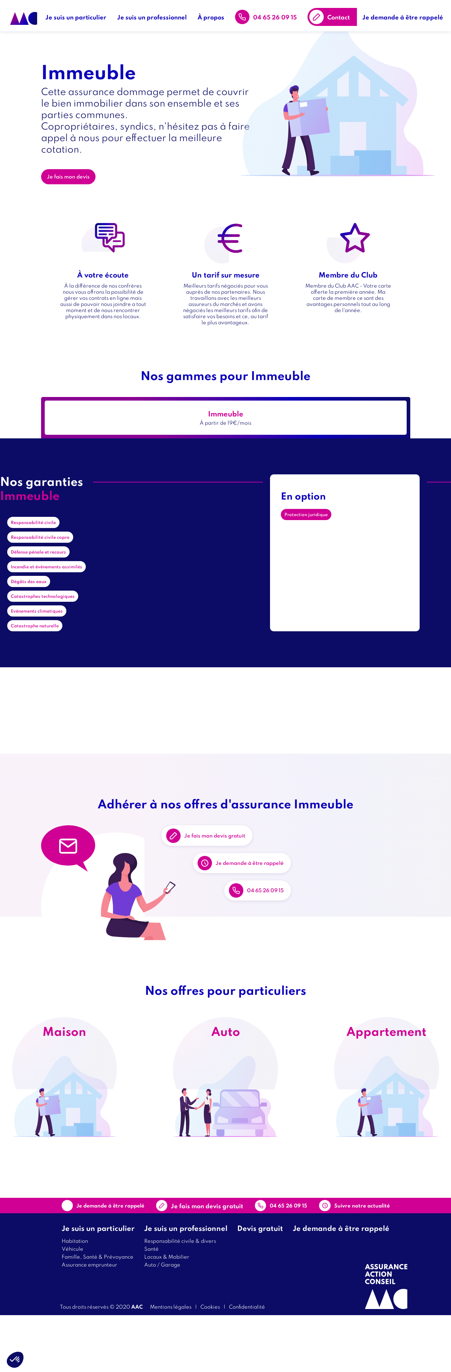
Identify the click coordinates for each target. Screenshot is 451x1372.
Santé (151, 1305)
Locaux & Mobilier (166, 1313)
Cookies (210, 1363)
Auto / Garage (162, 1321)
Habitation (75, 1297)
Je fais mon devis (73, 182)
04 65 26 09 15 (277, 14)
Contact (341, 14)
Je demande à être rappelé (405, 14)
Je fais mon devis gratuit (230, 852)
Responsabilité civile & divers (180, 1297)
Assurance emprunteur (89, 1321)
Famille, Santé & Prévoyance (97, 1313)
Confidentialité (247, 1363)
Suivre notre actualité (345, 1257)
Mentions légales (170, 1363)
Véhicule (72, 1305)
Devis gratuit (260, 1285)
